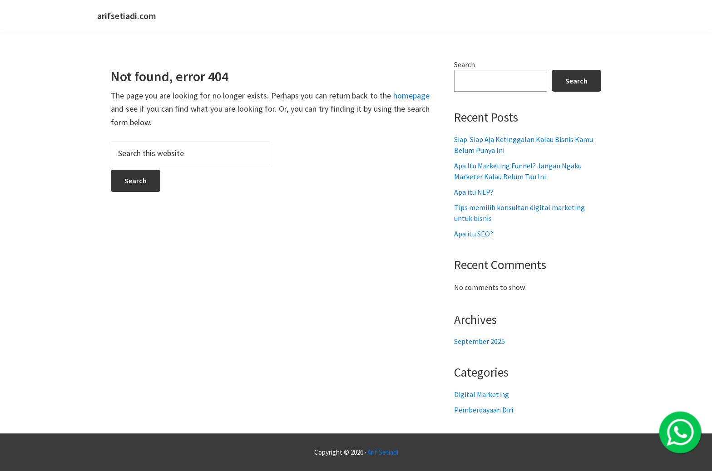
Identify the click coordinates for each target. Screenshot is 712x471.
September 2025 (479, 341)
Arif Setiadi (382, 452)
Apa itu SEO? (473, 233)
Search (464, 64)
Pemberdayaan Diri (483, 409)
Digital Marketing (481, 394)
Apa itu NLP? (474, 191)
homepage (411, 95)
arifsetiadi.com (126, 15)
